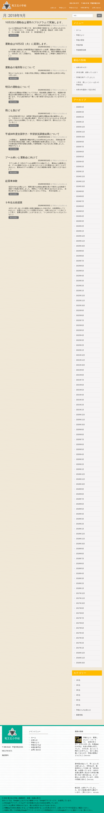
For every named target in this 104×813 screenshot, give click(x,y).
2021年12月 (80, 355)
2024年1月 (80, 231)
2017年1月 (80, 648)
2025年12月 (80, 127)
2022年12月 (80, 295)
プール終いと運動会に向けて (21, 157)
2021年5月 (80, 390)
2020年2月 (80, 464)
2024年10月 (80, 186)
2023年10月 (80, 246)
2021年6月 (80, 385)
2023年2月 (80, 285)
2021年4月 (80, 395)
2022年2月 (80, 345)
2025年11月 (80, 132)
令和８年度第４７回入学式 (86, 90)
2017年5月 (80, 628)
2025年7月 (80, 147)
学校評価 (79, 45)
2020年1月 (80, 469)
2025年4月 (80, 161)
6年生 (78, 705)
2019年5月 (80, 509)
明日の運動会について (17, 86)
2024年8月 (80, 196)
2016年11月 (80, 658)
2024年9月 (80, 191)
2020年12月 (80, 415)
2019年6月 (80, 504)
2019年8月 (80, 494)
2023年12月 (80, 236)
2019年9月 (80, 489)
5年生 (78, 700)
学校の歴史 (80, 40)
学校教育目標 (81, 50)
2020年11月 (80, 419)
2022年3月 (80, 340)
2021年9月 (80, 370)
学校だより (62, 8)
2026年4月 (80, 107)
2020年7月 (80, 439)
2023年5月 (80, 271)
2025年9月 (80, 142)
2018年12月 (80, 534)
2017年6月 (80, 623)
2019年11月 (80, 479)
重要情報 (79, 715)
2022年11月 (80, 300)
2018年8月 (80, 553)
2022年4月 (80, 335)
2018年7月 (80, 558)
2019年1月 (80, 529)
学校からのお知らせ (59, 25)
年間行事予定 (85, 8)
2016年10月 (80, 663)
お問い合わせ (96, 8)
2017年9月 (80, 608)
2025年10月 (80, 137)
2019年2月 (80, 524)
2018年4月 (80, 573)
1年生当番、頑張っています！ (87, 72)
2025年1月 (80, 171)
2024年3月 (80, 221)
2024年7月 (80, 201)
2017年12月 (80, 593)
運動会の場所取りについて (20, 67)
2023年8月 (80, 256)
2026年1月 (80, 122)
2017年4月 (80, 633)
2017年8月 (80, 613)
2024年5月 (80, 211)
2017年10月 (80, 603)
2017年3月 (80, 638)
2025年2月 (80, 166)
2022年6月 (80, 325)
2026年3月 (80, 112)
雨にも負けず (12, 110)
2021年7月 (80, 380)
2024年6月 (80, 206)
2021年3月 (80, 400)
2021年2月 (80, 405)
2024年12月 (80, 176)
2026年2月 (80, 117)
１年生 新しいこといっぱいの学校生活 (87, 83)
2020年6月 (80, 444)
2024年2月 (80, 226)
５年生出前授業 (13, 202)
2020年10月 (80, 424)
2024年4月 (80, 216)
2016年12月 (80, 653)
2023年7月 (80, 261)
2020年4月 (80, 454)
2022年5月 (80, 330)
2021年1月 (80, 410)
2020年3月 (80, 459)
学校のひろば (73, 8)
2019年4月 (80, 514)
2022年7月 (80, 320)
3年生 (78, 690)
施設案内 (5, 755)
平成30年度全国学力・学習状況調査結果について (32, 134)
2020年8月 (80, 434)
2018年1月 (80, 588)
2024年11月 (80, 181)
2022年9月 (80, 310)
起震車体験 (11, 181)
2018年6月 (80, 563)
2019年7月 (80, 499)
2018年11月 (80, 539)
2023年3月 (80, 281)
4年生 (78, 695)
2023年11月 (80, 241)
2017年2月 (80, 643)
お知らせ (53, 8)
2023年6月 (80, 266)
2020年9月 (80, 429)
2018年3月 (80, 578)
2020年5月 (80, 449)
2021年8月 (80, 375)
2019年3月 (80, 519)
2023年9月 (80, 251)
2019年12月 (80, 474)
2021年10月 (80, 365)
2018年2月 (80, 583)
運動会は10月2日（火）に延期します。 (27, 43)
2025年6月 (80, 152)
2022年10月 (80, 305)
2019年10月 (80, 484)
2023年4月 (80, 276)
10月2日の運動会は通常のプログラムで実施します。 (34, 22)
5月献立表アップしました (85, 77)
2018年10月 (80, 544)
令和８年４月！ (82, 67)
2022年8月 (80, 315)
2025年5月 (80, 156)
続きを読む (13, 35)
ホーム (78, 30)
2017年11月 (80, 598)
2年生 (78, 685)
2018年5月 (80, 568)
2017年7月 (80, 618)
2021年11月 (80, 360)
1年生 (78, 680)
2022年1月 (80, 350)
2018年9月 (80, 548)
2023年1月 (80, 290)
